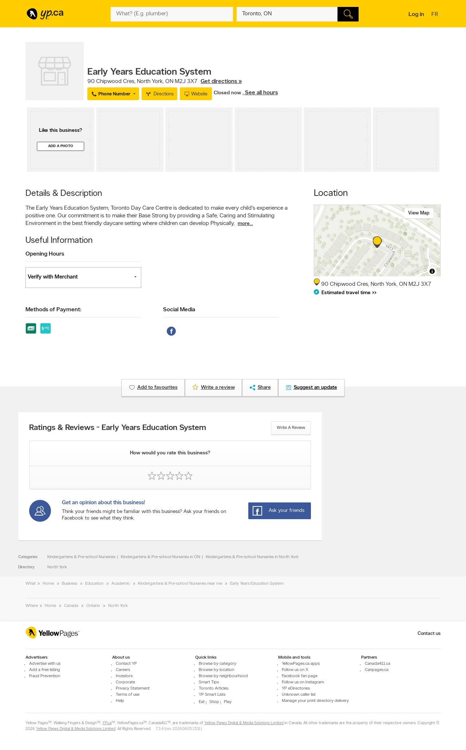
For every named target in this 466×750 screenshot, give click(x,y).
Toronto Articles (213, 688)
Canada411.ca (377, 664)
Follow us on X (295, 670)
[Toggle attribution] (432, 271)
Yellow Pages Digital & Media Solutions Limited (244, 723)
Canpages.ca (376, 670)
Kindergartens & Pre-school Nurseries (81, 557)
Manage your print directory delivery (315, 701)
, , (164, 81)
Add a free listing (44, 670)
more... (245, 223)
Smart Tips (209, 682)
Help (120, 701)
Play (228, 702)
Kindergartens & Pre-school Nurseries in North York (252, 557)
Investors (124, 676)
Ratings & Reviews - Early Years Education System (117, 428)
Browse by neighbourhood (223, 676)
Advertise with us (44, 664)
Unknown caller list (299, 694)
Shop (214, 702)
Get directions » (221, 81)
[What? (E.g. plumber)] (172, 14)
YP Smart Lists (212, 694)
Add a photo (60, 146)
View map (419, 213)
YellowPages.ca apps (301, 664)
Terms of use (127, 694)
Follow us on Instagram (303, 682)
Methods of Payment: (53, 310)
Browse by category (217, 664)
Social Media (179, 310)
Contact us (429, 633)
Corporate (125, 682)
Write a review (291, 428)
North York (57, 567)
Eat (202, 702)
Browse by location (216, 670)
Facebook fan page (299, 676)
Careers (123, 670)
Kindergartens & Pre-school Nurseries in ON (160, 557)
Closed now (228, 93)
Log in (416, 14)
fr (435, 15)
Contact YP (126, 664)
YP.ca (106, 723)
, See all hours (260, 93)
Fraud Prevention (44, 676)
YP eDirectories (296, 688)
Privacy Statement (133, 688)
